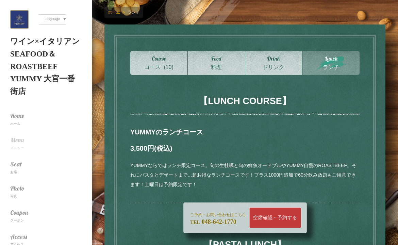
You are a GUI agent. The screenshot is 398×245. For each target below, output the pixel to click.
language (52, 19)
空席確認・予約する (275, 217)
